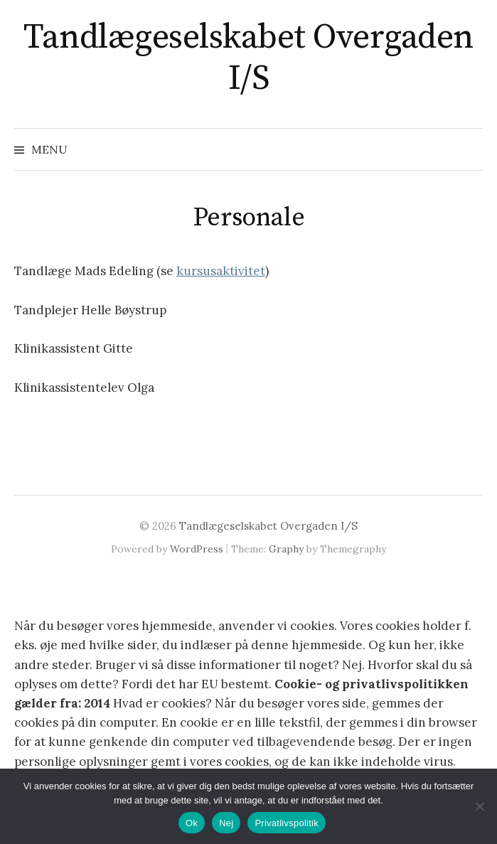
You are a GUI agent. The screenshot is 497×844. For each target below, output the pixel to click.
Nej (226, 823)
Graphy (286, 549)
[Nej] (479, 806)
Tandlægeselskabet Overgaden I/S (248, 58)
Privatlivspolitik (287, 823)
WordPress (196, 549)
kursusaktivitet (220, 271)
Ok (192, 823)
